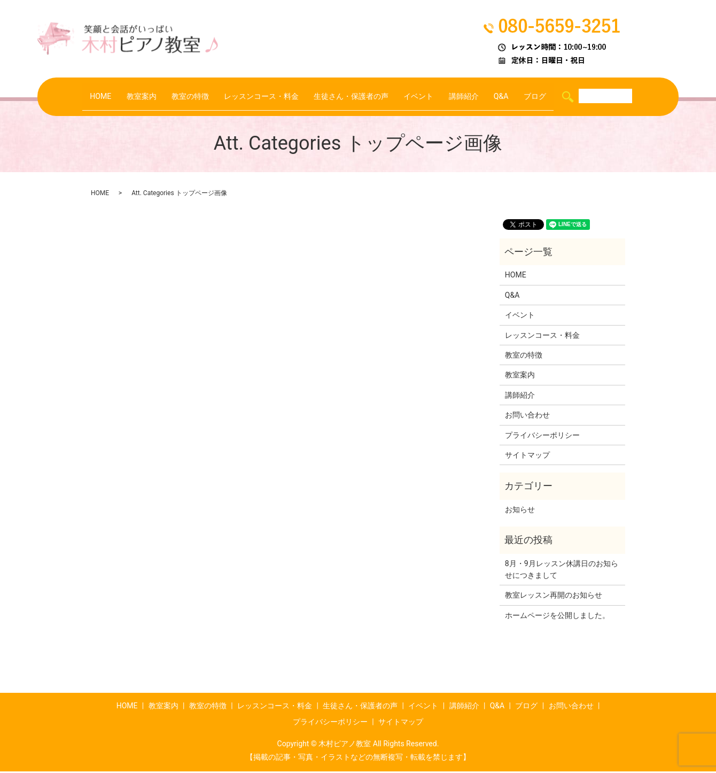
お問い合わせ (527, 416)
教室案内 (129, 97)
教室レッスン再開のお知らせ (553, 596)
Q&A (513, 97)
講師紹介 (473, 97)
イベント (425, 97)
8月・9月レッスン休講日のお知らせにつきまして (561, 570)
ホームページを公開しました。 (557, 617)
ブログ (550, 97)
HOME (85, 97)
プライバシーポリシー (542, 436)
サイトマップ (527, 456)
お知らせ (520, 511)
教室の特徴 (181, 97)
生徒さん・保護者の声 (353, 97)
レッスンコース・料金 (257, 97)
